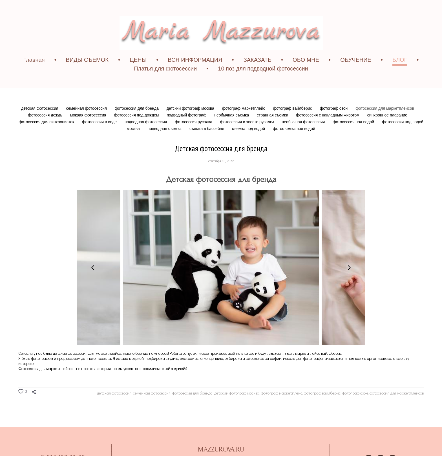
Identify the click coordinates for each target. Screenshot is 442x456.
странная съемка (273, 127)
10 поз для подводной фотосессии (263, 80)
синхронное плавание (387, 127)
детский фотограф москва (191, 120)
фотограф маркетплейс (244, 120)
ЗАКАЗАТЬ (257, 72)
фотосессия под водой (354, 134)
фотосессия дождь (45, 127)
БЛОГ (399, 72)
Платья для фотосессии (165, 80)
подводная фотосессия (146, 134)
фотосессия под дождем (137, 127)
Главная (34, 72)
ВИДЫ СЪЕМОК (87, 72)
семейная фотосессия (87, 120)
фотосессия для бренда (137, 120)
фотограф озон (334, 120)
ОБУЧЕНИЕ (355, 72)
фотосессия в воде (100, 134)
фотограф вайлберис (293, 120)
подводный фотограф (187, 127)
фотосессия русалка (194, 134)
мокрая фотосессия (88, 127)
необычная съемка (232, 127)
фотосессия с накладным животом (328, 127)
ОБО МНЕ (306, 72)
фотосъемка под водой (294, 140)
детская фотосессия (40, 120)
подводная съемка (165, 140)
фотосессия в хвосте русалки (247, 134)
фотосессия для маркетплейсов (384, 120)
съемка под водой (249, 140)
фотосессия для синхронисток (47, 134)
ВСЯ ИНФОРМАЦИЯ (195, 72)
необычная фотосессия (304, 134)
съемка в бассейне (207, 140)
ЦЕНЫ (138, 72)
